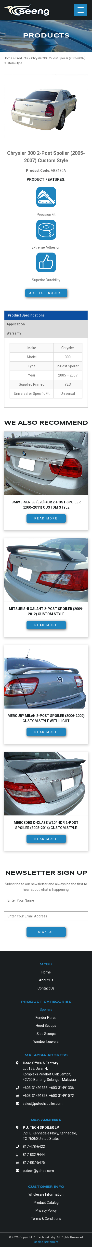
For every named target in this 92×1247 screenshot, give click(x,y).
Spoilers (46, 1009)
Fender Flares (46, 1018)
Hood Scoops (46, 1026)
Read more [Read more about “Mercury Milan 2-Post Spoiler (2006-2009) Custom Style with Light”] (46, 732)
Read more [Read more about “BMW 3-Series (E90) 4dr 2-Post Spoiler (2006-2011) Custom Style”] (46, 518)
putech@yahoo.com (38, 1171)
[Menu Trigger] (80, 10)
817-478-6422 (34, 1146)
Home (46, 972)
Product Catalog (46, 1203)
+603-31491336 (61, 1088)
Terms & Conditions (46, 1219)
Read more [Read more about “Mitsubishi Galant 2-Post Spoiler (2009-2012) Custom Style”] (46, 625)
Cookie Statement (46, 1242)
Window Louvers (46, 1042)
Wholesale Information (46, 1194)
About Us (46, 980)
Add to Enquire (46, 293)
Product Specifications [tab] (26, 315)
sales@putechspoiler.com (43, 1104)
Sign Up (46, 932)
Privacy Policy (46, 1210)
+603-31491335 (35, 1088)
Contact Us (46, 988)
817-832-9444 (34, 1155)
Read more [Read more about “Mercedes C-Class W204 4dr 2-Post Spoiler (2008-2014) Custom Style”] (46, 839)
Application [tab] (16, 324)
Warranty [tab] (14, 333)
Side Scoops (46, 1034)
